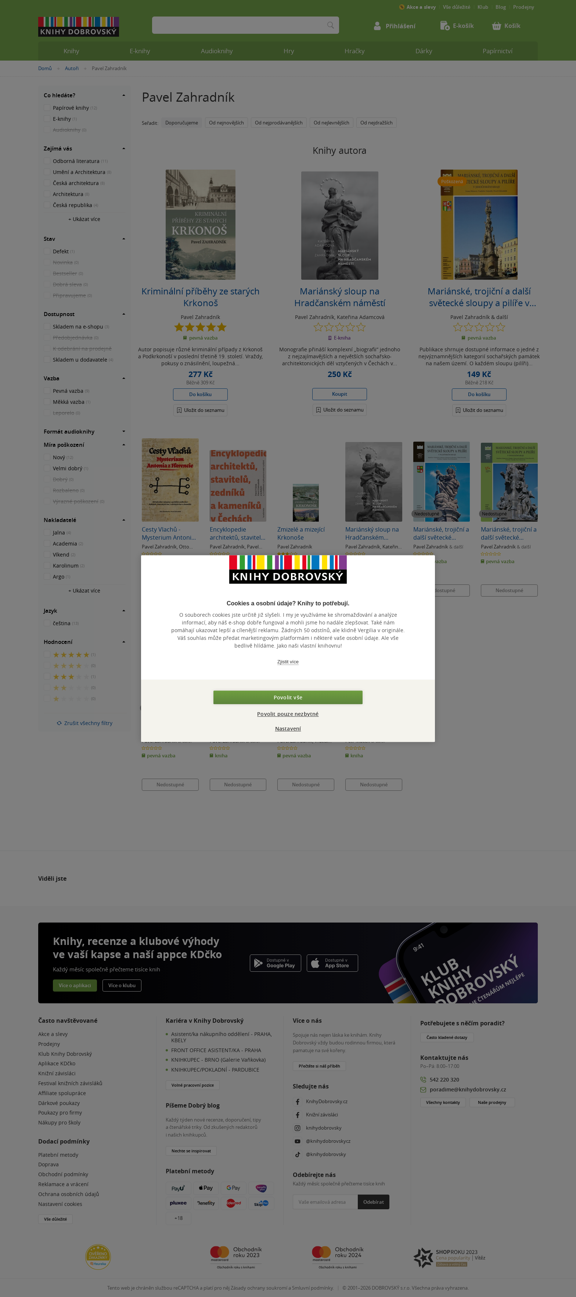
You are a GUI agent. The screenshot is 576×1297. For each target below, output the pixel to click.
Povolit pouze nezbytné (287, 713)
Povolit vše (288, 697)
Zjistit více (288, 661)
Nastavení (288, 728)
